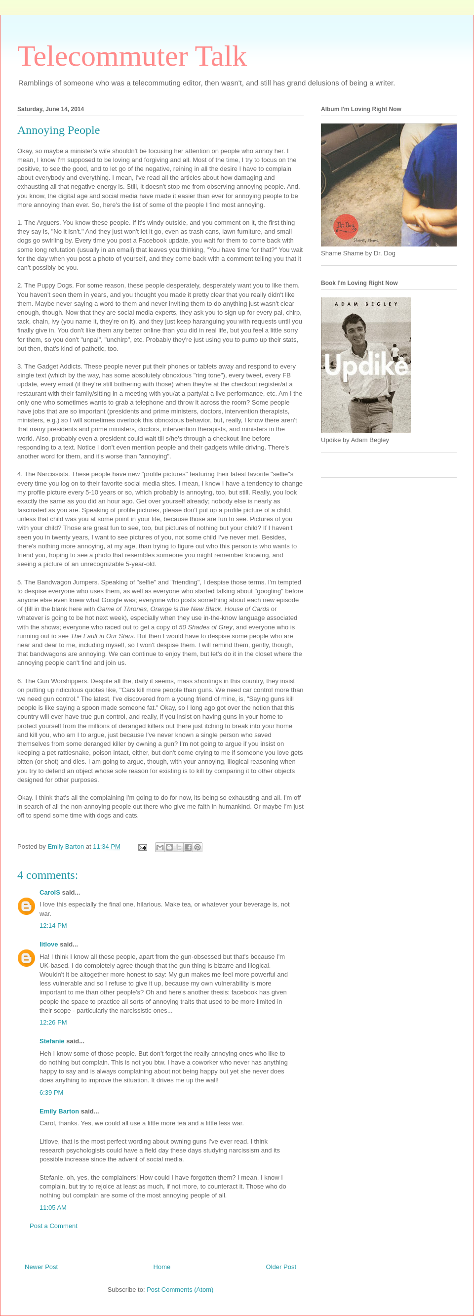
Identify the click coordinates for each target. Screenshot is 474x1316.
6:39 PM (51, 1092)
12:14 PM (53, 925)
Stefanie (52, 1041)
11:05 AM (53, 1207)
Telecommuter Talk (132, 56)
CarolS (50, 892)
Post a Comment (54, 1226)
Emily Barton (59, 1111)
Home (162, 1267)
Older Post (281, 1267)
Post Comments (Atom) (180, 1289)
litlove (49, 944)
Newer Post (41, 1267)
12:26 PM (53, 1022)
